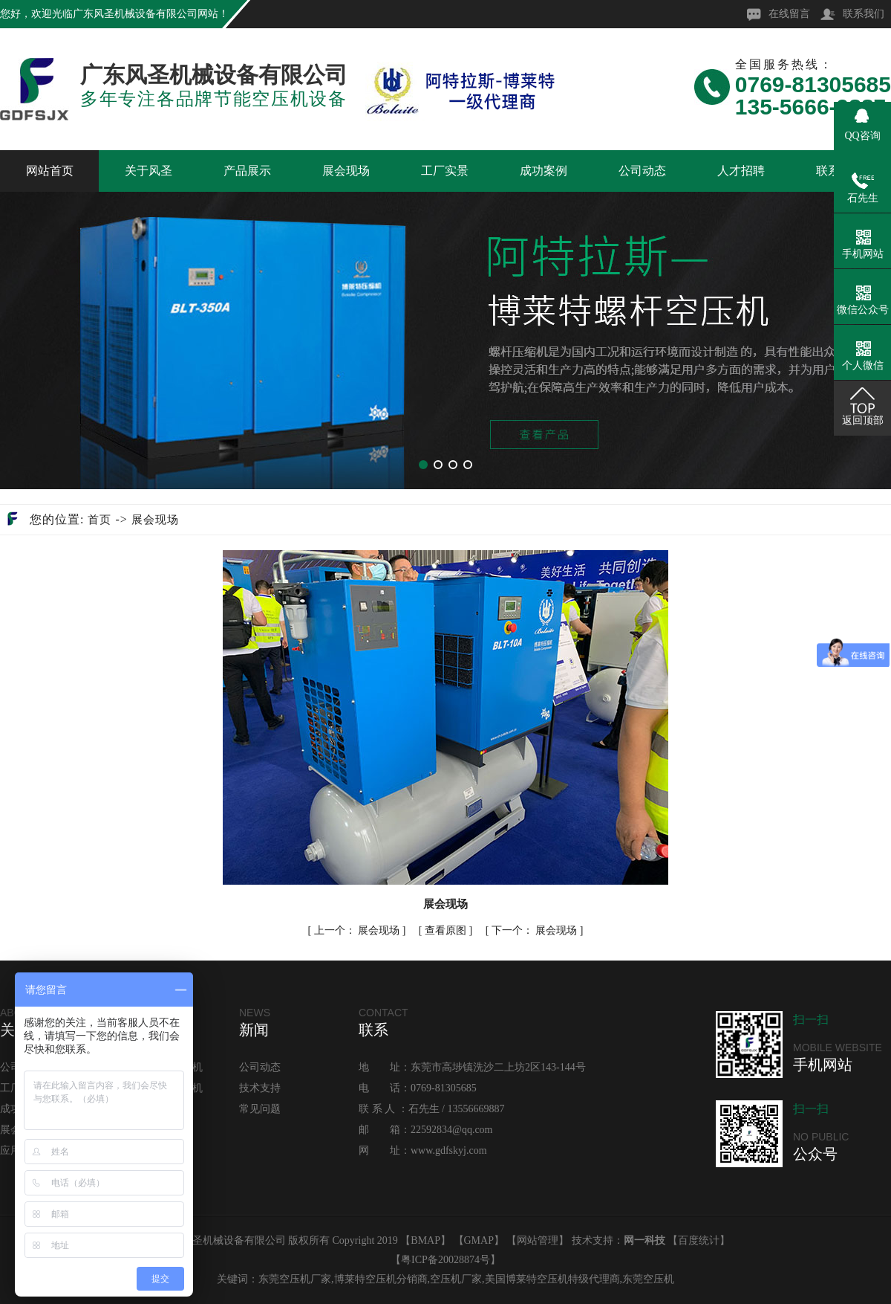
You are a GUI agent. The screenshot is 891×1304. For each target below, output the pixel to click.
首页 (99, 520)
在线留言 (789, 13)
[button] (423, 464)
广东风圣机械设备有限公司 (135, 13)
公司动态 (642, 170)
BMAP (425, 1240)
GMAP (479, 1240)
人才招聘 (741, 170)
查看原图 (447, 930)
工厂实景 (445, 170)
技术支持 (260, 1088)
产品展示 (247, 170)
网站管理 (537, 1240)
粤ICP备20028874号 (445, 1259)
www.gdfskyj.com (449, 1150)
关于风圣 (148, 170)
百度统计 (698, 1240)
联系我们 (863, 13)
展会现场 (346, 170)
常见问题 (260, 1108)
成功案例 (543, 170)
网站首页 (50, 170)
